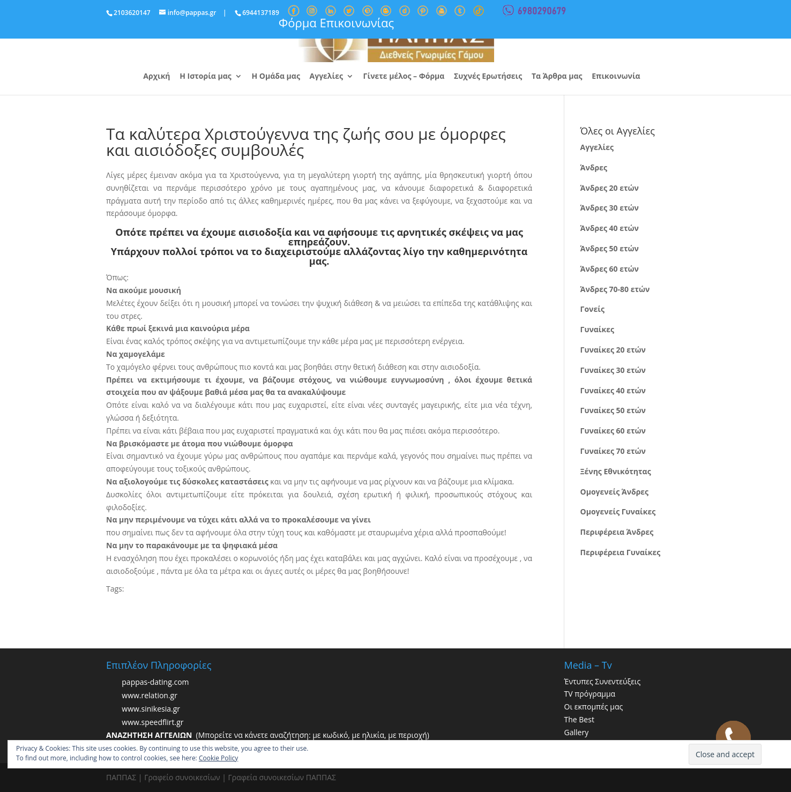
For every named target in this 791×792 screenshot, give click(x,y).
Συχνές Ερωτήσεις (488, 76)
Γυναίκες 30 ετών (613, 370)
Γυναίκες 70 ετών (613, 451)
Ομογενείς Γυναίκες (618, 511)
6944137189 (260, 12)
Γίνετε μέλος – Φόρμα (404, 76)
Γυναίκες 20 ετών (613, 350)
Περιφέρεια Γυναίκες (620, 552)
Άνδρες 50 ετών (609, 248)
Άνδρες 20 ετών (609, 188)
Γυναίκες (597, 329)
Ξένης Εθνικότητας (615, 471)
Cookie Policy (218, 758)
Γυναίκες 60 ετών (613, 430)
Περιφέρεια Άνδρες (617, 532)
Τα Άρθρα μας (557, 76)
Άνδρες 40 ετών (609, 228)
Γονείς (592, 309)
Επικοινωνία (616, 76)
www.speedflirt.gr (152, 722)
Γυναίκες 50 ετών (613, 410)
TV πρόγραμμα (590, 694)
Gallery (576, 732)
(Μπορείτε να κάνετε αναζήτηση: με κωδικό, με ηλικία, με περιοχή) (267, 735)
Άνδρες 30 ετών (609, 208)
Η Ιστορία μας (206, 76)
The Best (579, 719)
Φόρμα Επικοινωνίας (336, 22)
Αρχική (156, 76)
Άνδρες (593, 167)
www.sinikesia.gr (151, 709)
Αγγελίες (326, 76)
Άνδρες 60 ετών (609, 269)
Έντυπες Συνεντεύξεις (602, 681)
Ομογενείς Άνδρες (614, 492)
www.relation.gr (149, 695)
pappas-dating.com (155, 682)
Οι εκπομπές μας (593, 706)
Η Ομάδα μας (275, 76)
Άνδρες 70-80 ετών (615, 289)
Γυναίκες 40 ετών (613, 390)
